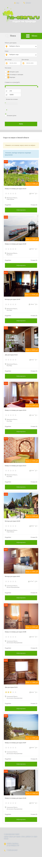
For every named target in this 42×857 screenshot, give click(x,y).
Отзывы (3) (34, 703)
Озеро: (7, 51)
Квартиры (12, 77)
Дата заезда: (8, 59)
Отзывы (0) (34, 205)
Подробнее (8, 205)
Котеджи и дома (14, 72)
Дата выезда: (25, 59)
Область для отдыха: (11, 43)
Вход (16, 2)
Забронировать (21, 210)
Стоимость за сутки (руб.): (12, 82)
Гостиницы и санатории (16, 74)
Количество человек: (12, 99)
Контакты (27, 2)
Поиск (10, 36)
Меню (31, 36)
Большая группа (11, 115)
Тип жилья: (8, 68)
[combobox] (22, 46)
